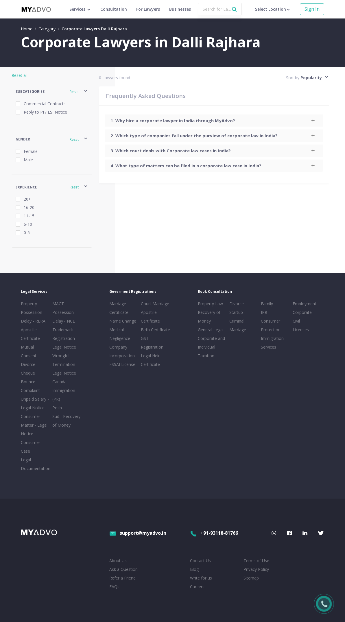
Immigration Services (272, 343)
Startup (236, 312)
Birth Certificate (155, 329)
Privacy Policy (256, 569)
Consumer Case (30, 447)
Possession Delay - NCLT (65, 317)
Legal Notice (64, 347)
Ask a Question (123, 569)
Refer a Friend (122, 578)
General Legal (211, 329)
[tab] (214, 120)
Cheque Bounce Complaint (30, 381)
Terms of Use (256, 560)
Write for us (201, 578)
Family (267, 303)
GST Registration (152, 343)
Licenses (301, 329)
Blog (194, 569)
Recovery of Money (209, 317)
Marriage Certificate (118, 308)
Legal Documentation (35, 464)
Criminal (236, 321)
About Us (118, 560)
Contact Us (200, 560)
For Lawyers (148, 9)
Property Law (210, 303)
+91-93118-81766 (214, 533)
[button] (52, 91)
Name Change (122, 321)
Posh (57, 407)
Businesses (180, 9)
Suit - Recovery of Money (66, 421)
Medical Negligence (119, 334)
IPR (264, 312)
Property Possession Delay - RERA (33, 312)
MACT (58, 303)
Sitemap (251, 578)
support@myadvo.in (137, 533)
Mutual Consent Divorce (28, 355)
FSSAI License (122, 364)
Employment (304, 303)
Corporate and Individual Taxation (211, 347)
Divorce (236, 303)
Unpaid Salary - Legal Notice (35, 403)
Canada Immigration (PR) (63, 390)
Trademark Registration (63, 334)
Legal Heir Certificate (150, 360)
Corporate (302, 312)
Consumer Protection (271, 325)
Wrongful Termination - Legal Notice (65, 364)
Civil (296, 321)
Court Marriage (155, 303)
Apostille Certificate (30, 334)
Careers (197, 586)
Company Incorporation (122, 351)
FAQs (114, 586)
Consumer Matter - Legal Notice (34, 425)
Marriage (237, 329)
